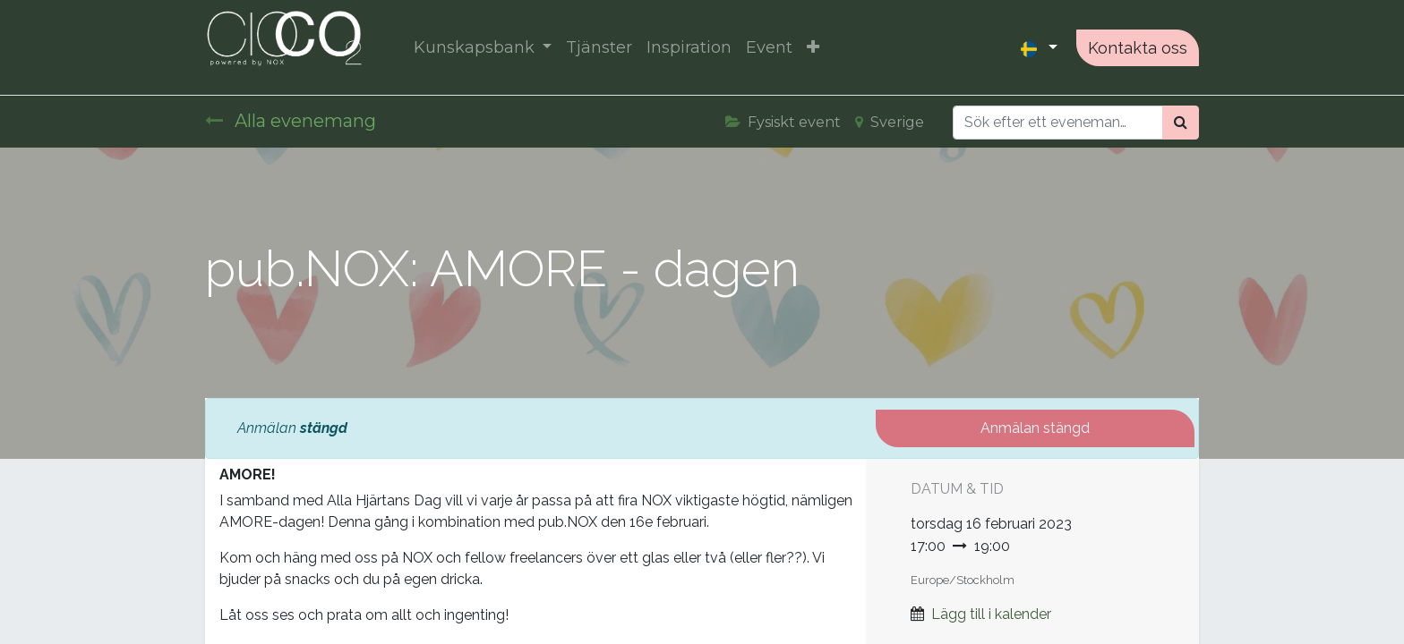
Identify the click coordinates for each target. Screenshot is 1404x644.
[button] (813, 48)
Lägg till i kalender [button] (991, 614)
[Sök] (1180, 123)
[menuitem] (599, 48)
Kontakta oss (1137, 47)
